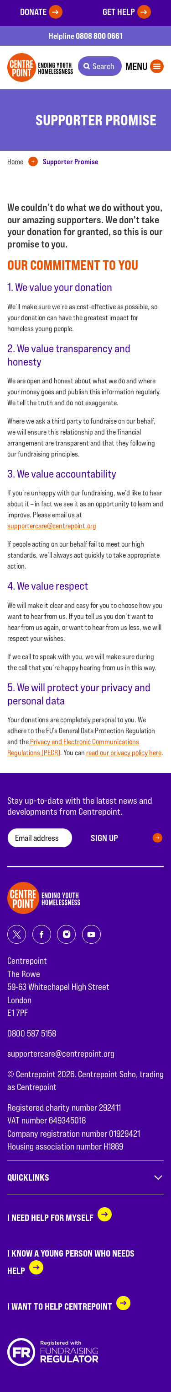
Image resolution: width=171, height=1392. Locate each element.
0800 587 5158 (31, 1033)
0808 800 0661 (99, 36)
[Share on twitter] (16, 934)
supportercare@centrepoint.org (51, 525)
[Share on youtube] (91, 934)
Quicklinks (85, 1177)
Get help (119, 11)
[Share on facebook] (41, 934)
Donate (33, 11)
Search (103, 66)
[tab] (24, 161)
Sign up (104, 838)
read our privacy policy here (123, 752)
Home (15, 161)
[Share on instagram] (66, 934)
